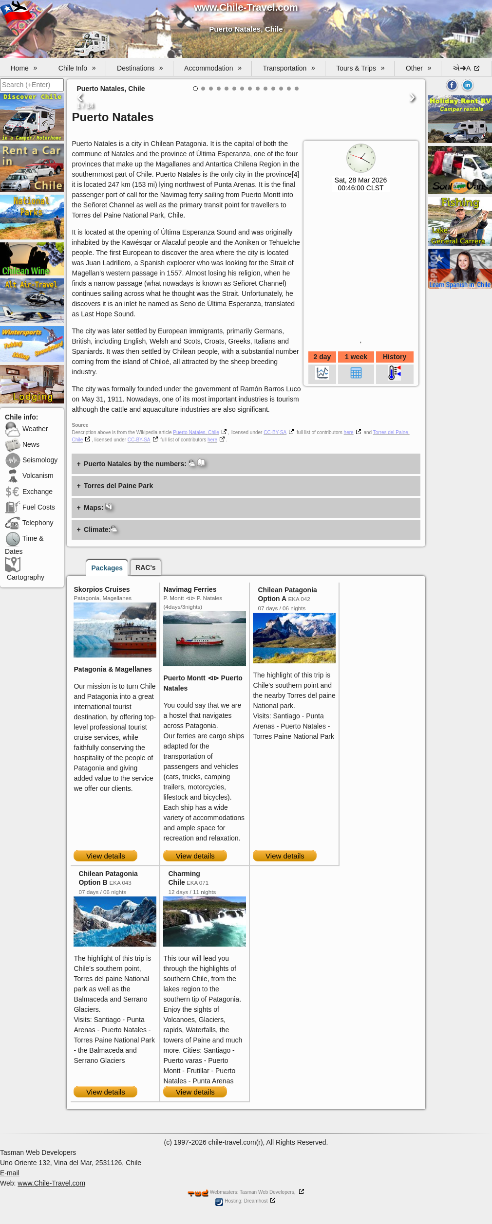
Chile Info (77, 68)
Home (24, 68)
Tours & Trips (360, 68)
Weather (26, 429)
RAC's (145, 567)
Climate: (100, 529)
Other (419, 68)
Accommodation (213, 68)
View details (105, 856)
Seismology (31, 460)
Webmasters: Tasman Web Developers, (242, 1192)
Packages (107, 568)
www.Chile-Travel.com (51, 1183)
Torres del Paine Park (118, 486)
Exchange (29, 491)
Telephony (29, 523)
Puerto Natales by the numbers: (144, 463)
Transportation (289, 68)
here (349, 432)
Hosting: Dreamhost (241, 1201)
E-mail (9, 1173)
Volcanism (29, 475)
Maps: (98, 507)
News (22, 444)
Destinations (140, 68)
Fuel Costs (30, 507)
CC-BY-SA (275, 432)
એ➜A (462, 68)
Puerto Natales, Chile (196, 432)
